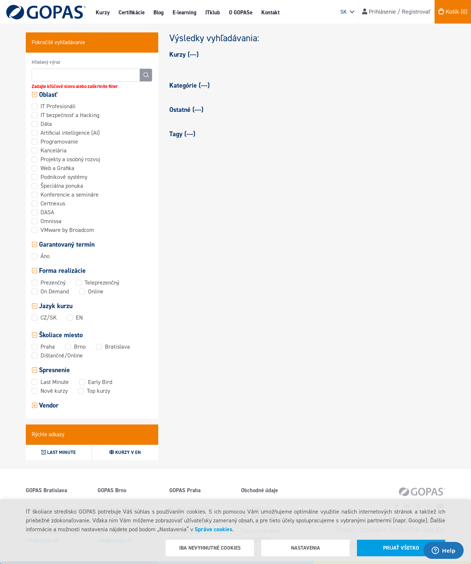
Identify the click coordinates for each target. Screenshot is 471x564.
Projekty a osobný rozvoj (70, 159)
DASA (47, 212)
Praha (47, 346)
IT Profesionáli (57, 106)
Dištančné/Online (61, 355)
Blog (158, 12)
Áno (45, 256)
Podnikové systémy (63, 177)
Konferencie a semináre (69, 194)
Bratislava (117, 346)
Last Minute (54, 382)
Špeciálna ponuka (61, 186)
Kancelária (53, 150)
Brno (80, 346)
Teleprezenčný (102, 282)
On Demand (54, 291)
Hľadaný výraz (46, 62)
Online (95, 291)
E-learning (184, 12)
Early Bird (100, 382)
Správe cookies (213, 529)
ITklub (212, 12)
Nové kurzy (54, 391)
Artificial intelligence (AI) (70, 133)
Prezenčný (52, 282)
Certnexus (52, 203)
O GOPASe (240, 12)
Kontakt (270, 12)
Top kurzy (98, 391)
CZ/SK (48, 317)
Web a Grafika (57, 168)
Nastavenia (305, 547)
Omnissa (50, 221)
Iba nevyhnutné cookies (210, 547)
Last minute (58, 452)
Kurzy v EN (125, 452)
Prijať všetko (401, 547)
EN (79, 317)
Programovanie (59, 141)
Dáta (46, 124)
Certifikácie (131, 12)
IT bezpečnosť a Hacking (69, 115)
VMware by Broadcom (67, 230)
